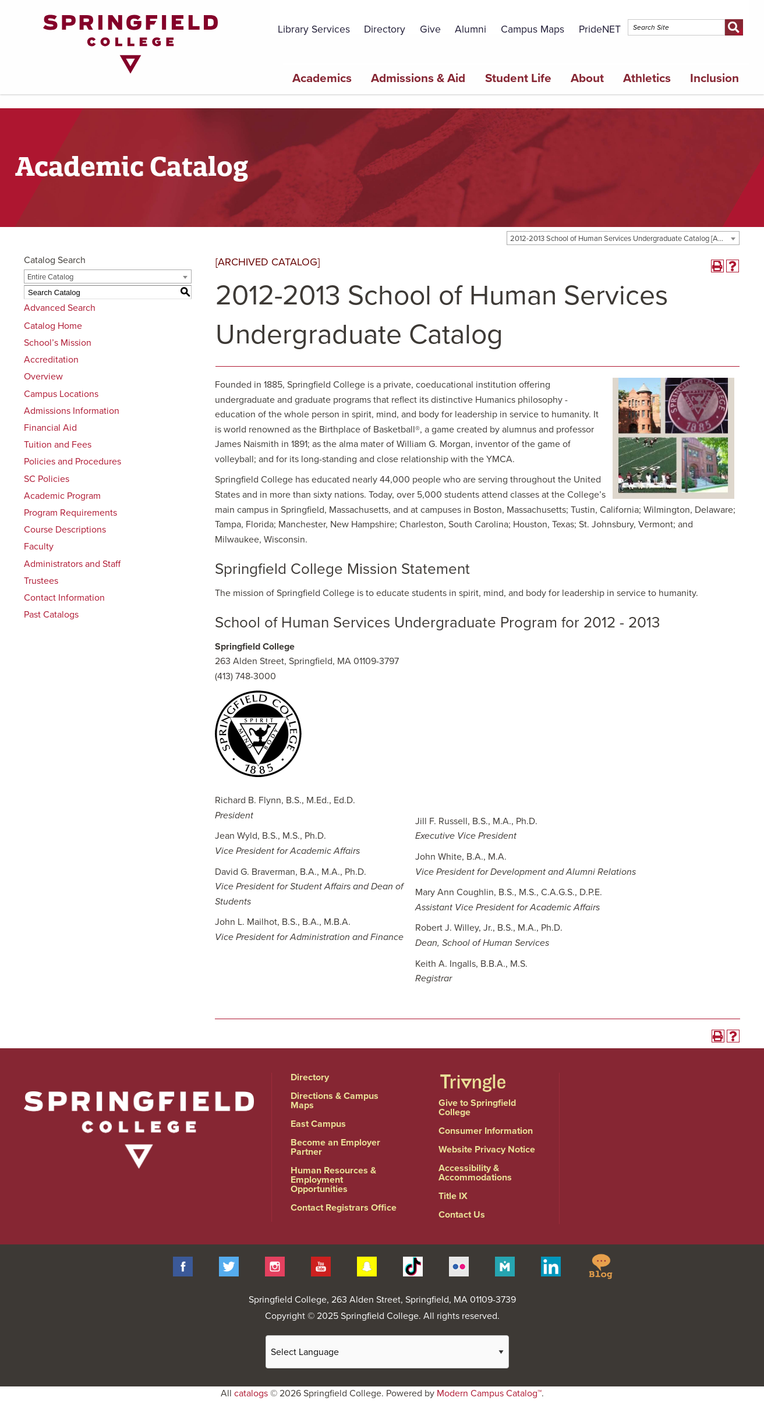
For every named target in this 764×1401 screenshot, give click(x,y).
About (587, 78)
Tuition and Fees (57, 445)
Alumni (470, 29)
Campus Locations (61, 394)
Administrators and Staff (72, 564)
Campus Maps (532, 29)
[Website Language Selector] (387, 1351)
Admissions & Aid (418, 78)
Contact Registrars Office (344, 1208)
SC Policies (46, 479)
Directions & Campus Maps (335, 1100)
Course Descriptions (65, 529)
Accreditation (51, 360)
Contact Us (461, 1215)
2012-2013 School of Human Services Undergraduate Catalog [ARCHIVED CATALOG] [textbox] (624, 238)
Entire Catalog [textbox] (50, 277)
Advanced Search (60, 308)
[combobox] (623, 238)
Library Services (314, 29)
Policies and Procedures (72, 461)
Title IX (453, 1196)
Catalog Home (53, 326)
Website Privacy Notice (486, 1149)
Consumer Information (485, 1131)
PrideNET (600, 29)
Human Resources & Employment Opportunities (333, 1180)
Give (430, 29)
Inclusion (714, 78)
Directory (384, 29)
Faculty (39, 546)
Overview (43, 376)
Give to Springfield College (477, 1107)
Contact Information (64, 598)
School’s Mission (57, 343)
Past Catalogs (51, 614)
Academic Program (62, 496)
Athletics (647, 78)
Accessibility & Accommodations (475, 1172)
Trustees (41, 581)
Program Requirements (70, 513)
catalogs (251, 1393)
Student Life (518, 78)
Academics (322, 78)
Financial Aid (50, 428)
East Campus (318, 1124)
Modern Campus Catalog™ (489, 1393)
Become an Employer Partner (335, 1147)
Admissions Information (71, 411)
